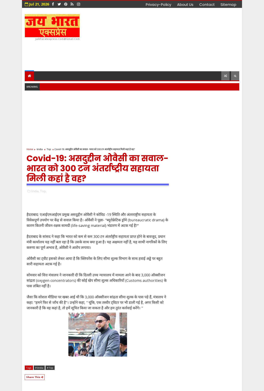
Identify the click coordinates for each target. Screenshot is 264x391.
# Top (50, 367)
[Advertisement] (172, 40)
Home (30, 149)
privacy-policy (158, 4)
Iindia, (35, 191)
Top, (43, 191)
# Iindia (39, 367)
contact (207, 4)
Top (49, 149)
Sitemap (228, 4)
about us (185, 4)
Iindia (40, 149)
